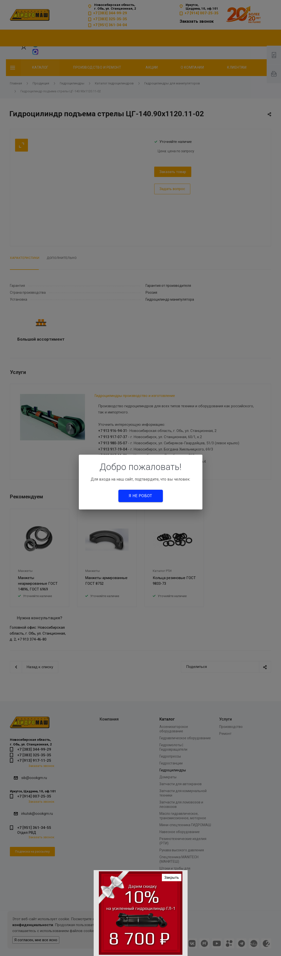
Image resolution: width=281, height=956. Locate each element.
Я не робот (140, 495)
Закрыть (171, 877)
